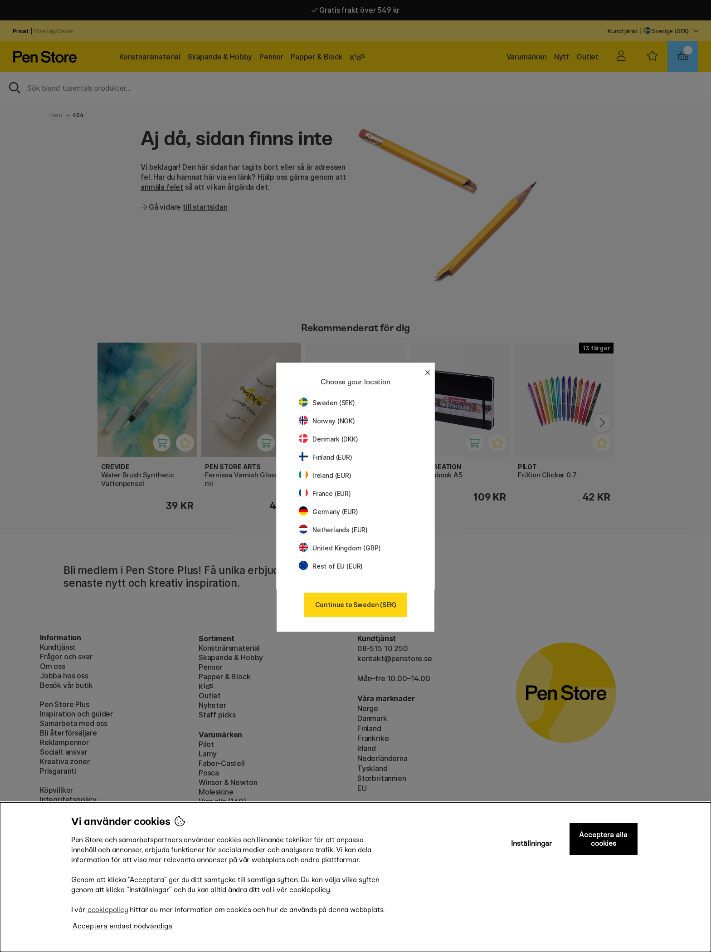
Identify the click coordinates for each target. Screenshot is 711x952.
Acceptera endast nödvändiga (122, 926)
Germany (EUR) (328, 511)
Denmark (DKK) (328, 439)
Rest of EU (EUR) (331, 566)
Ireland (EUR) (325, 475)
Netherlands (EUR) (333, 530)
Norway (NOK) (327, 421)
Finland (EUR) (325, 457)
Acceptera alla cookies (603, 839)
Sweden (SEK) (327, 403)
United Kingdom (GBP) (339, 548)
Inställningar (531, 843)
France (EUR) (325, 493)
